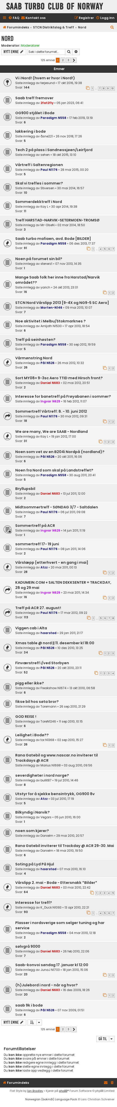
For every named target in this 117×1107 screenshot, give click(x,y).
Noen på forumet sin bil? (38, 258)
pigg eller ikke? (29, 683)
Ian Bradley (35, 1091)
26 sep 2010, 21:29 (73, 706)
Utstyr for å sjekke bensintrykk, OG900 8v (55, 793)
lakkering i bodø (30, 131)
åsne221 (46, 136)
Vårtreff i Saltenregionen (39, 164)
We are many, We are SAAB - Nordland (51, 431)
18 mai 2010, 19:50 (69, 850)
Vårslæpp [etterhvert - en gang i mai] (51, 562)
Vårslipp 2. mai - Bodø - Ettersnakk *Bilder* (56, 882)
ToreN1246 (48, 721)
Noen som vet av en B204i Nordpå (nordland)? (59, 451)
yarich (45, 287)
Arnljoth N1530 (51, 326)
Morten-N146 (51, 307)
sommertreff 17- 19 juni (37, 544)
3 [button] (68, 60)
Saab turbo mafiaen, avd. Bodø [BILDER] (53, 238)
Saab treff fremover (34, 97)
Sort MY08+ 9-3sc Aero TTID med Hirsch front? (59, 377)
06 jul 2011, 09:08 (72, 512)
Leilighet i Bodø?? (32, 735)
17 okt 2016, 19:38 (70, 83)
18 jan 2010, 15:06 (75, 970)
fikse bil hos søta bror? (37, 701)
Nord (7, 38)
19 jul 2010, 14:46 (66, 780)
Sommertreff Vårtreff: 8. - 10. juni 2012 (51, 411)
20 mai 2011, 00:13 (64, 567)
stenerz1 (46, 264)
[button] (74, 60)
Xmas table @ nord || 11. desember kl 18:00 (54, 643)
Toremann (48, 706)
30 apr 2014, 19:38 (64, 206)
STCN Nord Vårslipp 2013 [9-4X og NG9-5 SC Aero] (62, 302)
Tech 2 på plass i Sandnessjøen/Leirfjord (53, 149)
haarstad (48, 633)
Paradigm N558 (53, 118)
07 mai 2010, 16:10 (73, 869)
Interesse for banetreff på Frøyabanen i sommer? (63, 396)
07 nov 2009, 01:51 (71, 1010)
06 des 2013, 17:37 (82, 243)
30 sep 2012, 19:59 (82, 344)
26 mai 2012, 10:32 (71, 363)
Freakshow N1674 (53, 688)
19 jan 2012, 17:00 (63, 436)
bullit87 (46, 780)
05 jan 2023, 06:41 (69, 103)
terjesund (47, 83)
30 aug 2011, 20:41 (82, 475)
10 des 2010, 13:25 (70, 648)
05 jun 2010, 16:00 (67, 817)
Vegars (46, 817)
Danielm (46, 835)
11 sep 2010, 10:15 (71, 721)
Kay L (44, 206)
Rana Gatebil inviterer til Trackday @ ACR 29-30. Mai (64, 845)
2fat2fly (47, 103)
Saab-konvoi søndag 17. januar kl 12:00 (51, 964)
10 (113, 88)
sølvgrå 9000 (27, 946)
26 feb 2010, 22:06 (76, 951)
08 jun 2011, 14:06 (73, 549)
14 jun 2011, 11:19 (74, 530)
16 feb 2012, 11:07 (75, 401)
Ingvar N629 (50, 401)
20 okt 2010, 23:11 (70, 668)
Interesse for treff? (33, 902)
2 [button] (63, 60)
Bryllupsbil (25, 488)
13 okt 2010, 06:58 (82, 688)
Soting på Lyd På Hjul (34, 864)
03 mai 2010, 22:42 (76, 887)
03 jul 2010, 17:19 (62, 799)
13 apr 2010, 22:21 (76, 907)
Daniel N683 (50, 383)
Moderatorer (30, 46)
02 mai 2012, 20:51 (76, 383)
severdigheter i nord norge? (42, 775)
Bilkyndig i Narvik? (32, 812)
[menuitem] (13, 18)
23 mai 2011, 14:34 (76, 592)
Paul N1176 (49, 170)
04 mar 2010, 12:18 (82, 933)
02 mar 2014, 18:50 (71, 225)
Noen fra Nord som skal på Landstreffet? (54, 470)
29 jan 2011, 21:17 (71, 633)
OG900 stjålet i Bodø (34, 112)
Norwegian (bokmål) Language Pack (51, 1099)
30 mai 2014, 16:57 (70, 188)
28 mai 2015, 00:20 (74, 170)
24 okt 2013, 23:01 (65, 287)
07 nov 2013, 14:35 (68, 264)
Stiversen (47, 188)
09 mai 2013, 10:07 (78, 307)
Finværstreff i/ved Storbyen (42, 662)
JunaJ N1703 (50, 970)
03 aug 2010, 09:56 (78, 765)
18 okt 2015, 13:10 (64, 155)
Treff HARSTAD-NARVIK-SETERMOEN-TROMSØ (57, 220)
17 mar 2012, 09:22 (73, 613)
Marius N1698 (50, 765)
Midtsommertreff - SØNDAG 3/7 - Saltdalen (56, 507)
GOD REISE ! (25, 716)
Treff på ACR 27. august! (38, 607)
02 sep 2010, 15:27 (70, 740)
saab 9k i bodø (29, 1005)
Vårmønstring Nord (33, 358)
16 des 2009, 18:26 (76, 990)
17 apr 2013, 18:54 (77, 326)
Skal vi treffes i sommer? (39, 183)
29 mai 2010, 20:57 (70, 835)
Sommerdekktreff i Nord (38, 201)
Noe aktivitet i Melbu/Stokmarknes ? (50, 321)
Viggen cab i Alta (31, 628)
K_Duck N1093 (51, 907)
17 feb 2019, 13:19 (81, 118)
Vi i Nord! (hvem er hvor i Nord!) (45, 78)
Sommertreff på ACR (35, 525)
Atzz (44, 567)
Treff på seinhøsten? (35, 339)
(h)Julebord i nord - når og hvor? (46, 985)
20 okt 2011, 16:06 (70, 457)
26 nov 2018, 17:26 (69, 136)
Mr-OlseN (47, 225)
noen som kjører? (32, 830)
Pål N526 (47, 363)
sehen (45, 155)
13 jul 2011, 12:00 (74, 493)
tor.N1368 (47, 740)
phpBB (63, 1091)
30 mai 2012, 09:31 (73, 416)
